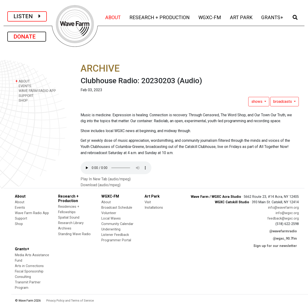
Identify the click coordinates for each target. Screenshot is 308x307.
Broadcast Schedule (116, 208)
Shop (19, 224)
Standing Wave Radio (74, 234)
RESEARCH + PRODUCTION (160, 16)
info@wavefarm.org (283, 208)
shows (257, 101)
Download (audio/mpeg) (100, 185)
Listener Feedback (115, 235)
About (19, 202)
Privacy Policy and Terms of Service (70, 300)
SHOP (21, 100)
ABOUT (113, 16)
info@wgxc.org (287, 213)
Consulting (23, 277)
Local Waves (111, 218)
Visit (148, 202)
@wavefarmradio (283, 231)
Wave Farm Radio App (32, 213)
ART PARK (241, 16)
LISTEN (27, 16)
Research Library (71, 223)
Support (21, 218)
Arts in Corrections (29, 266)
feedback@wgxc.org (283, 218)
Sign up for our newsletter (275, 246)
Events (20, 208)
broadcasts (283, 101)
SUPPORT (24, 95)
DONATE (26, 36)
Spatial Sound (68, 218)
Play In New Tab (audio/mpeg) (106, 179)
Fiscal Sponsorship (29, 271)
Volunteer (108, 213)
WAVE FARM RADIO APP (35, 90)
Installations (154, 208)
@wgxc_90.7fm (285, 239)
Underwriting (110, 229)
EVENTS (23, 86)
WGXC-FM (210, 16)
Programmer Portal (116, 240)
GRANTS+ (272, 16)
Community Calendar (117, 224)
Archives (64, 228)
